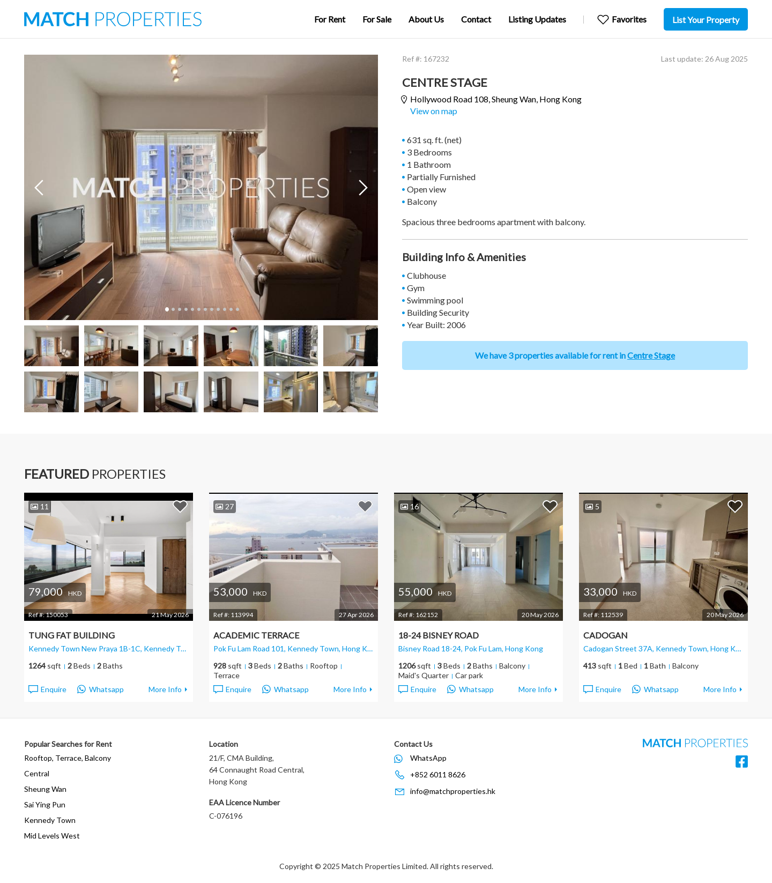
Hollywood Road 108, (496, 99)
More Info (165, 689)
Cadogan (605, 635)
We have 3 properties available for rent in (575, 355)
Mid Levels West (52, 835)
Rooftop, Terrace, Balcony (67, 757)
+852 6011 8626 (437, 774)
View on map (433, 111)
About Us (426, 19)
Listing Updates (537, 19)
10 (224, 309)
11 (230, 309)
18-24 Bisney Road (438, 635)
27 (225, 506)
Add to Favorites (180, 506)
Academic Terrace (256, 635)
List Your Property (705, 19)
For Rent (329, 19)
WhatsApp (428, 757)
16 (409, 506)
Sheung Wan (45, 788)
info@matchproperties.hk (452, 791)
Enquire (46, 689)
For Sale (376, 19)
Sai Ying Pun (44, 804)
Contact (476, 19)
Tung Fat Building (71, 635)
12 (237, 309)
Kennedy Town (50, 820)
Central (36, 773)
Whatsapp (100, 689)
